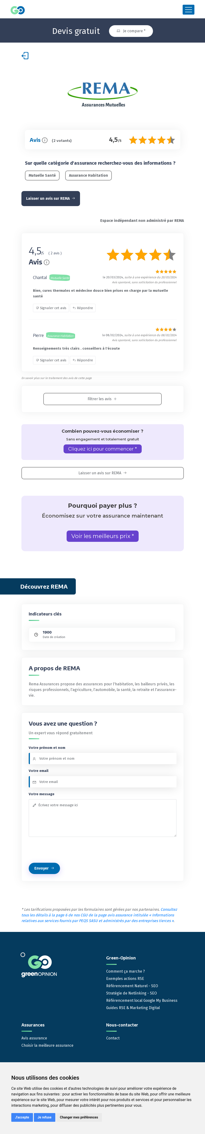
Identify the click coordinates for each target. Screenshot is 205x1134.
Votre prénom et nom (47, 746)
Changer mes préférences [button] (79, 1117)
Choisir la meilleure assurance (47, 1044)
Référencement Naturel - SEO (132, 984)
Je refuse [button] (45, 1117)
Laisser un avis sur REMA (50, 197)
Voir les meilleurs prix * (102, 534)
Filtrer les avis (102, 397)
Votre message (41, 792)
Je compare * (131, 29)
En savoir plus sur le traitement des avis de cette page (56, 376)
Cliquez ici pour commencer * (102, 447)
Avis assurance (34, 1036)
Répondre (82, 306)
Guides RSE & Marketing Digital (133, 1006)
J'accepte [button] (22, 1117)
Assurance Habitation (88, 174)
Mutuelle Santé (42, 174)
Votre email (38, 769)
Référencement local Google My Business (141, 999)
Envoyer (44, 867)
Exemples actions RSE (125, 977)
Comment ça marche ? (125, 969)
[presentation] (64, 848)
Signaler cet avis (51, 306)
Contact (113, 1036)
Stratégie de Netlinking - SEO (131, 991)
